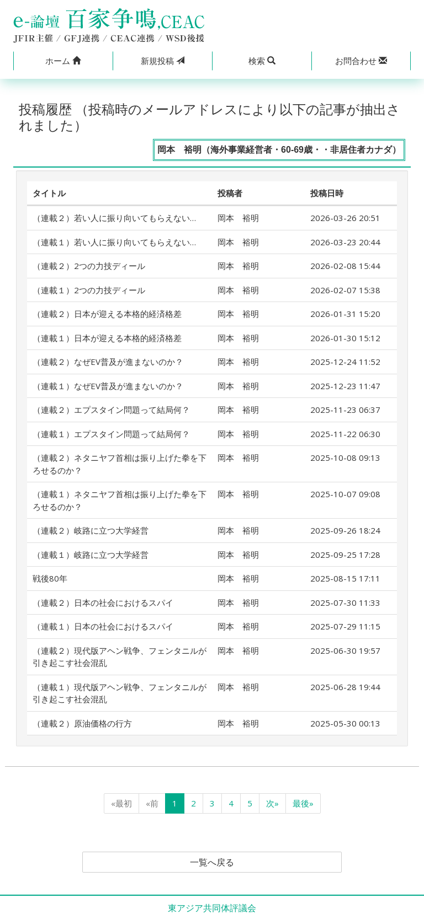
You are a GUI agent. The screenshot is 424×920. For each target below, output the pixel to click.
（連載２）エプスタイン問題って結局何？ (111, 409)
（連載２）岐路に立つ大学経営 (91, 530)
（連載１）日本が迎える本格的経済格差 (107, 337)
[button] (63, 61)
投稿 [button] (162, 60)
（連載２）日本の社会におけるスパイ (103, 602)
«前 (152, 803)
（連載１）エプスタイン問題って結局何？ (111, 433)
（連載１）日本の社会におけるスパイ (103, 626)
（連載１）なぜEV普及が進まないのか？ (108, 385)
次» (272, 803)
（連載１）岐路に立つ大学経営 (91, 554)
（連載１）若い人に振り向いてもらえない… (114, 242)
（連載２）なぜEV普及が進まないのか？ (108, 361)
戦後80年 (50, 578)
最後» (303, 803)
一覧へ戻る (212, 862)
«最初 (121, 803)
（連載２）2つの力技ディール (89, 265)
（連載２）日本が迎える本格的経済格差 (107, 313)
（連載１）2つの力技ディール (89, 289)
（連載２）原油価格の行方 (82, 723)
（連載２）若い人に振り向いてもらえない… (114, 217)
